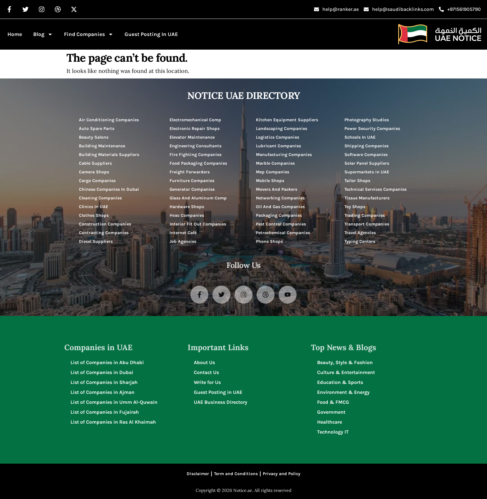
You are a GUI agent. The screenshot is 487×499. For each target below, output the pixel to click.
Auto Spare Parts (96, 128)
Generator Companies (192, 189)
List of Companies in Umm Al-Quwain (114, 402)
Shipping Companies (366, 146)
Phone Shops (269, 241)
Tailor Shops (357, 180)
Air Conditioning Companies (109, 120)
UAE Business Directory (220, 402)
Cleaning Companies (100, 198)
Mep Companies (272, 172)
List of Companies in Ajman (102, 392)
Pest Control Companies (281, 224)
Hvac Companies (187, 215)
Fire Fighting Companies (195, 154)
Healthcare (329, 422)
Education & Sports (340, 382)
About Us (204, 362)
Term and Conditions (236, 473)
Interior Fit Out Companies (198, 224)
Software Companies (366, 154)
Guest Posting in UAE (151, 34)
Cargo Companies (97, 180)
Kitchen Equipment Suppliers (287, 120)
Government (331, 412)
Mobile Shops (270, 180)
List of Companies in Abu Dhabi (107, 362)
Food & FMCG (333, 402)
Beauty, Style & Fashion (345, 362)
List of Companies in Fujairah (105, 412)
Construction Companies (105, 224)
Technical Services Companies (375, 189)
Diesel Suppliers (96, 241)
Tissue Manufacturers (366, 198)
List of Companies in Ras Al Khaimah (113, 422)
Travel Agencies (360, 232)
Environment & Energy (343, 392)
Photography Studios (366, 120)
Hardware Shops (187, 206)
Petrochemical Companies (283, 232)
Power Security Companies (372, 128)
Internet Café (183, 232)
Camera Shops (94, 172)
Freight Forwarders (190, 172)
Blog (43, 34)
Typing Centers (359, 241)
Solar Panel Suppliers (366, 163)
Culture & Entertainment (346, 372)
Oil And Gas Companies (280, 206)
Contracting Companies (104, 232)
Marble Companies (275, 163)
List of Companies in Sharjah (104, 382)
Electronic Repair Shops (195, 128)
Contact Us (206, 372)
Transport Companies (366, 224)
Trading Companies (364, 215)
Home (14, 34)
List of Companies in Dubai (102, 372)
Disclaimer (198, 473)
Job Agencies (183, 241)
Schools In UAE (359, 137)
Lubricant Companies (278, 146)
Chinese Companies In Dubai (109, 189)
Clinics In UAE (93, 206)
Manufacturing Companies (284, 154)
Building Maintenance (102, 146)
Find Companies (88, 34)
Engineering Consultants (195, 146)
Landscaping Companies (281, 128)
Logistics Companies (277, 137)
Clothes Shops (94, 215)
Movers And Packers (276, 189)
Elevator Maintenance (192, 137)
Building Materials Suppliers (109, 154)
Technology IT (333, 432)
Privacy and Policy (281, 473)
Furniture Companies (192, 180)
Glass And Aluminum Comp (198, 198)
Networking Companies (280, 198)
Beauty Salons (93, 137)
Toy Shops (354, 206)
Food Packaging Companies (198, 163)
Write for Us (207, 382)
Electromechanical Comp (195, 120)
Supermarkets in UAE (366, 172)
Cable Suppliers (95, 163)
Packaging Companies (279, 215)
